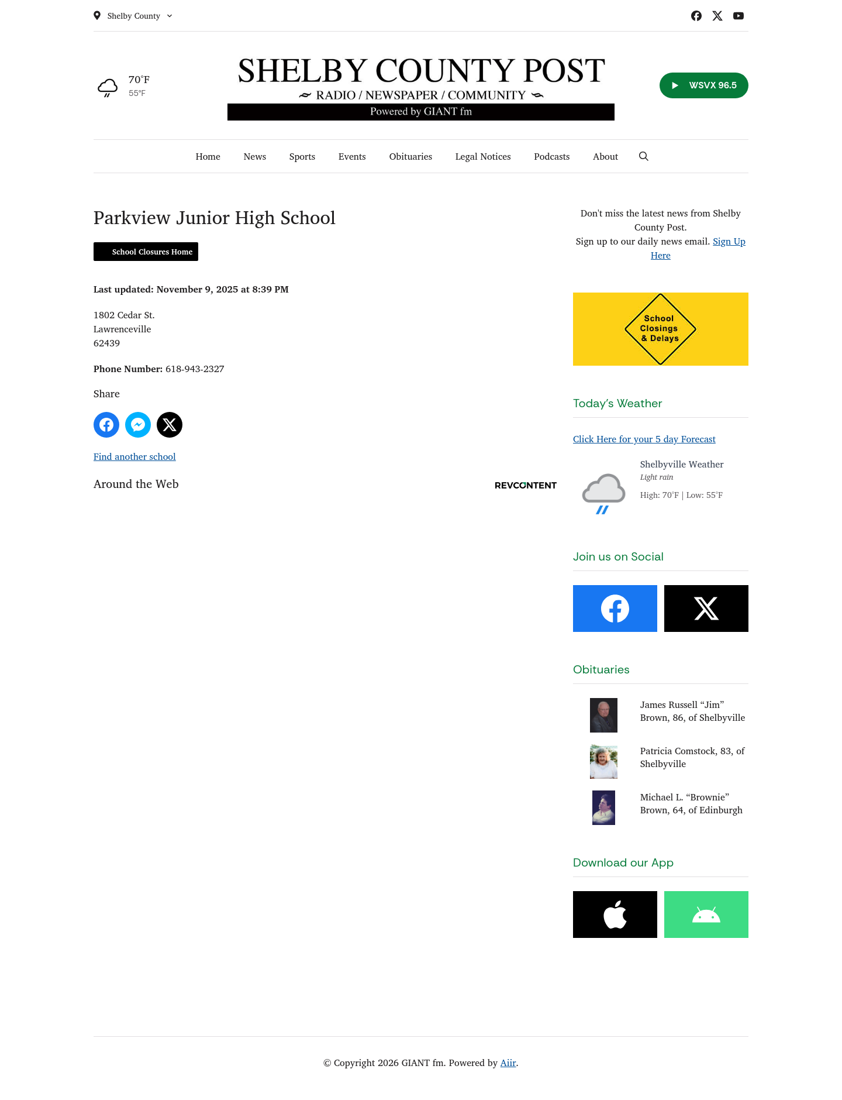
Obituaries (410, 156)
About (605, 156)
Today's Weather (617, 403)
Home (208, 156)
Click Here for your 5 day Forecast (644, 438)
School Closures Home (152, 251)
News (255, 156)
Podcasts (552, 156)
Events (352, 156)
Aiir (508, 1062)
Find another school (135, 456)
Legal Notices (483, 156)
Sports (302, 156)
